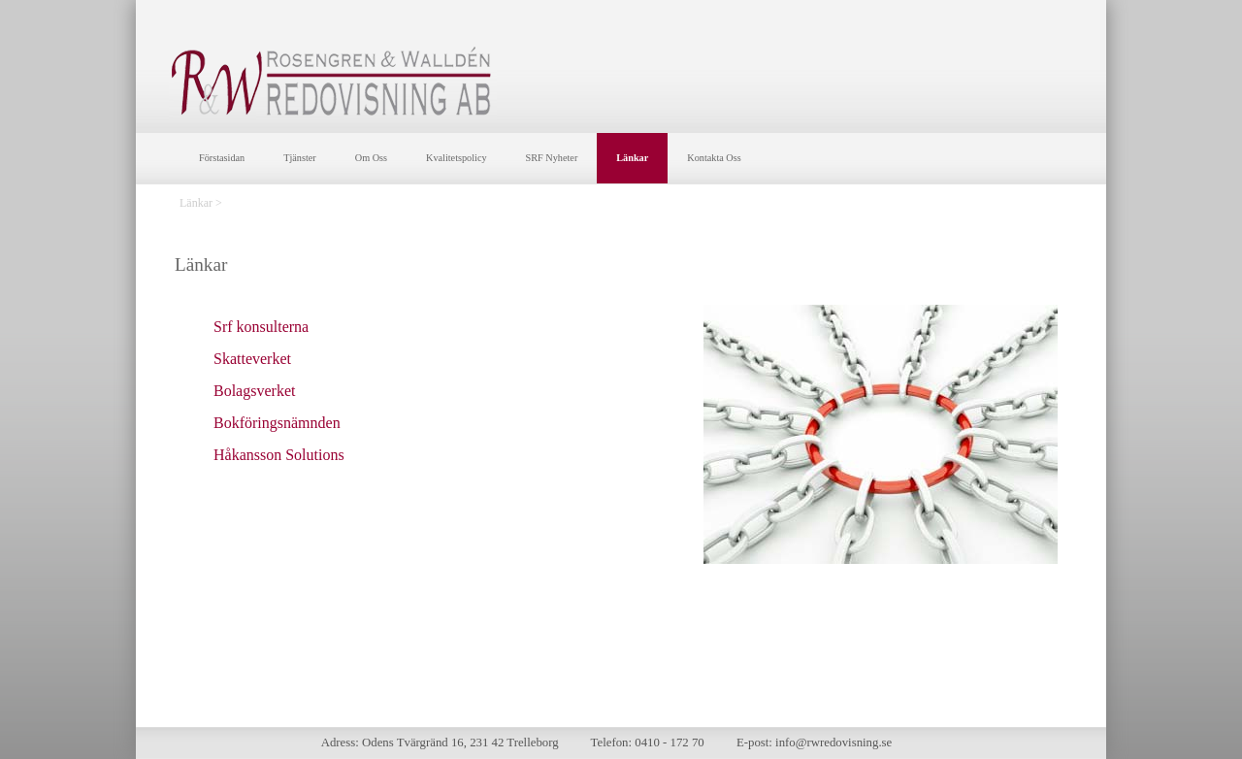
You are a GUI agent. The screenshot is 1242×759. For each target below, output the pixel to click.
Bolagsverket (254, 390)
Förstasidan (222, 157)
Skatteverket (252, 358)
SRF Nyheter (552, 157)
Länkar (632, 157)
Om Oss (371, 157)
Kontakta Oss (713, 157)
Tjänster (299, 157)
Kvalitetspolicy (456, 157)
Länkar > (201, 203)
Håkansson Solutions (278, 454)
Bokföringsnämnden (277, 422)
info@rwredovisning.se (833, 742)
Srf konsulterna (261, 326)
